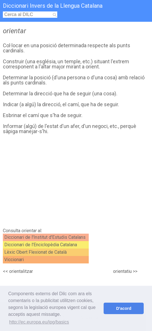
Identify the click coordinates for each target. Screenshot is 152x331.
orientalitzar (21, 271)
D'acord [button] (123, 308)
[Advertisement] (75, 183)
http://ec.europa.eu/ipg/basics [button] (39, 322)
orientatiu (122, 271)
